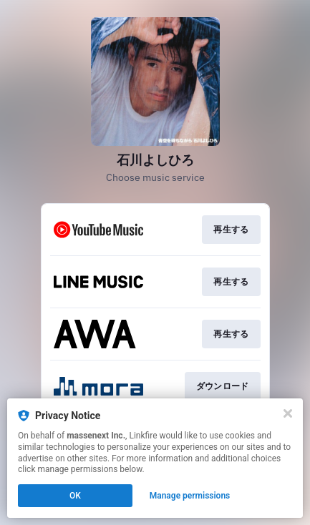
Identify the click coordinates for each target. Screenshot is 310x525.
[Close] (287, 413)
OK (75, 496)
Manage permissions (190, 496)
